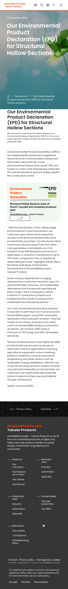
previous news (24, 409)
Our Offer (46, 508)
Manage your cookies (48, 559)
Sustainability (48, 496)
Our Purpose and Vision (18, 473)
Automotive (47, 471)
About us (17, 459)
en (53, 4)
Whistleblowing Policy (20, 542)
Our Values (18, 479)
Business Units (46, 461)
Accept (13, 582)
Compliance (19, 535)
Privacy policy (26, 559)
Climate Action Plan (47, 502)
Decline (25, 582)
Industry (45, 467)
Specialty (46, 476)
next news (46, 409)
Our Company (18, 466)
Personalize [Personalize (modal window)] (41, 582)
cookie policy (43, 575)
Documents (18, 530)
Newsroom (21, 96)
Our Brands (18, 484)
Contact (12, 559)
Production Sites (18, 498)
